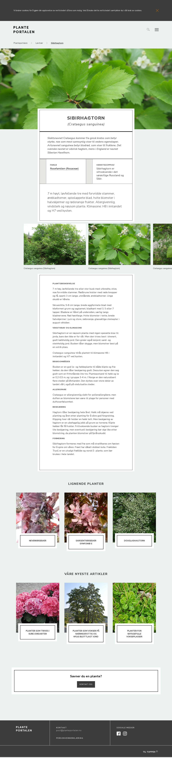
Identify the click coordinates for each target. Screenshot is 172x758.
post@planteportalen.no (69, 731)
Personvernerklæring (69, 739)
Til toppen (150, 752)
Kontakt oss (86, 685)
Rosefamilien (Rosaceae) (64, 168)
